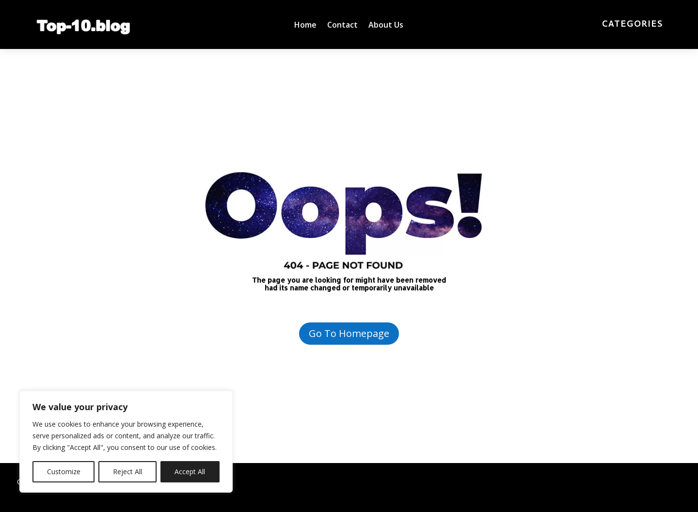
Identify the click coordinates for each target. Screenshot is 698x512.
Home (305, 25)
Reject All (127, 471)
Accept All (189, 471)
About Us (385, 25)
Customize (63, 471)
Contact (342, 25)
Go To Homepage (349, 333)
